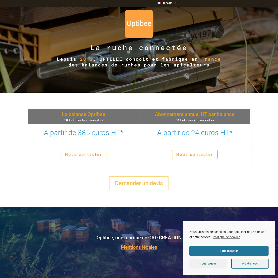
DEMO (188, 80)
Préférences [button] (250, 263)
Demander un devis (139, 183)
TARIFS (71, 80)
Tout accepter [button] (229, 250)
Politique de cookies (226, 237)
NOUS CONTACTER (247, 83)
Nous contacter (83, 154)
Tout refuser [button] (208, 263)
